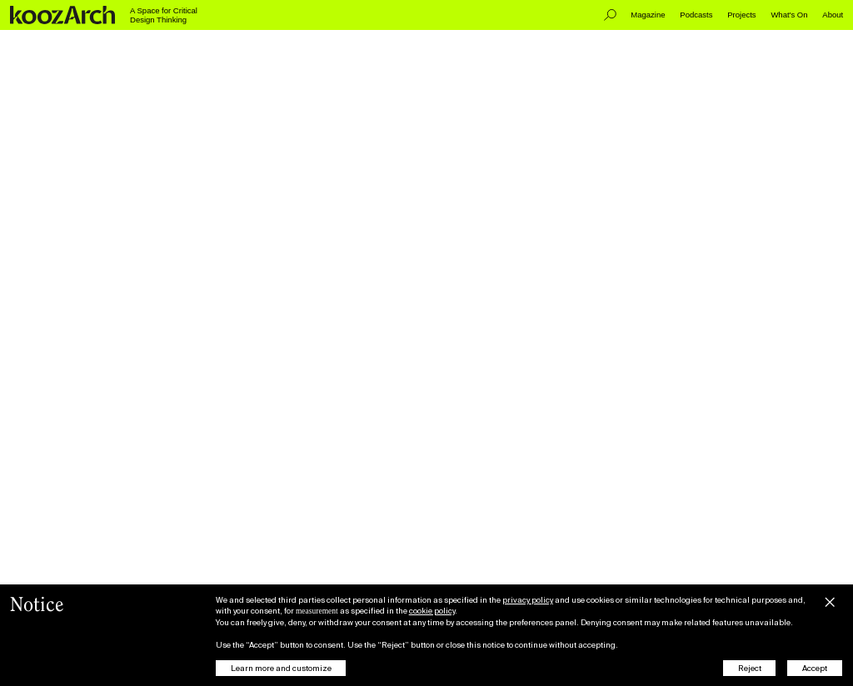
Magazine (648, 14)
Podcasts (696, 14)
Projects (741, 14)
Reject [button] (749, 668)
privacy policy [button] (527, 599)
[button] (829, 600)
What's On (789, 14)
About (832, 14)
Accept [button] (814, 668)
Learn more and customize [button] (281, 668)
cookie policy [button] (432, 610)
